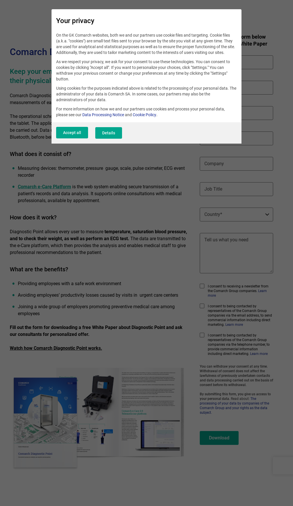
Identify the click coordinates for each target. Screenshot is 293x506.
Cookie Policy (144, 115)
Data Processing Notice (103, 115)
